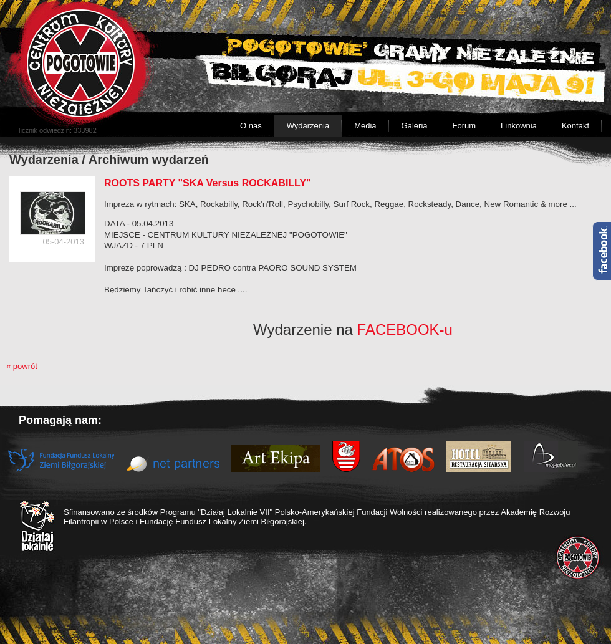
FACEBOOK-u (405, 329)
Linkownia (519, 125)
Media (365, 125)
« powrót (21, 366)
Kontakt (575, 125)
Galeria (415, 125)
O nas (251, 125)
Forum (464, 125)
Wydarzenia (308, 125)
